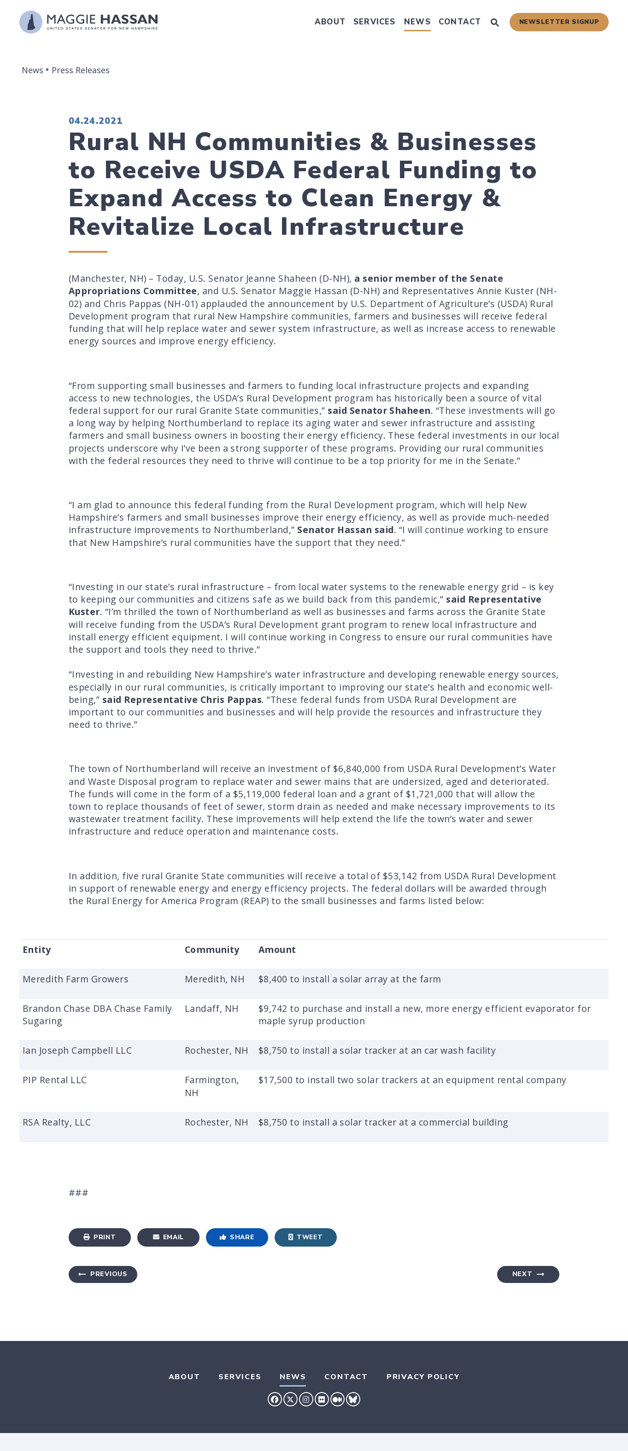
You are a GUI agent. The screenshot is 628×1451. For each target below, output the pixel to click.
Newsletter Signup (559, 21)
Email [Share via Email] (168, 1237)
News (417, 22)
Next (522, 1274)
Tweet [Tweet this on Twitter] (305, 1237)
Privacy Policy (423, 1377)
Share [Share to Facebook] (237, 1237)
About (330, 22)
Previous (109, 1274)
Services (374, 22)
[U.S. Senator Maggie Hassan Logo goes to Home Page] (88, 22)
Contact (460, 22)
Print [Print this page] (99, 1237)
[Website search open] (494, 23)
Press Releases (81, 69)
